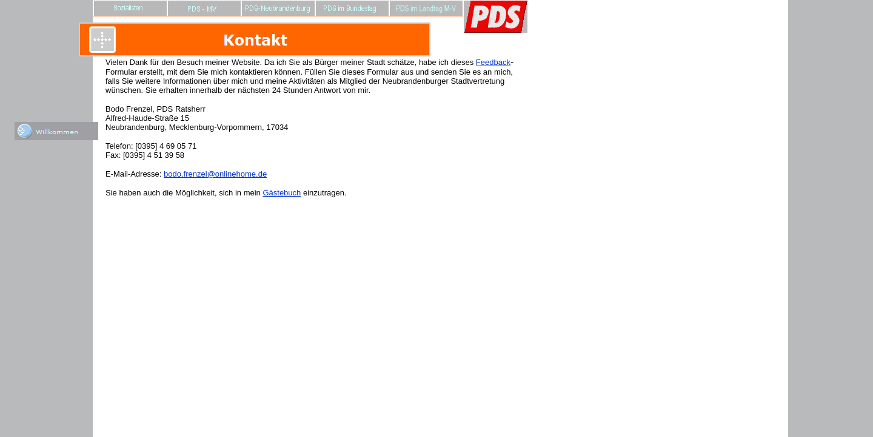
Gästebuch (282, 192)
